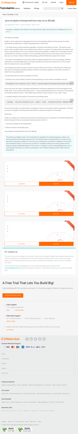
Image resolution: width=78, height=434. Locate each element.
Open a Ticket (10, 321)
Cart (44, 2)
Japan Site (5, 393)
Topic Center (5, 402)
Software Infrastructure (44, 393)
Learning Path (57, 393)
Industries (25, 402)
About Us (11, 421)
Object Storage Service (36, 385)
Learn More (21, 184)
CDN (19, 385)
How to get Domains (29, 393)
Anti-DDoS (24, 385)
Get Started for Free (13, 295)
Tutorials (51, 402)
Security (64, 385)
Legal (26, 421)
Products (17, 8)
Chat (8, 310)
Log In (61, 2)
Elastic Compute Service (9, 385)
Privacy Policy (19, 421)
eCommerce (47, 385)
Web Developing (43, 402)
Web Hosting (57, 385)
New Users (66, 393)
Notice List (33, 421)
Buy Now (56, 184)
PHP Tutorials (59, 402)
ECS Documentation (15, 393)
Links (39, 421)
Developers (33, 402)
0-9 (52, 410)
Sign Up (71, 2)
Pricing (36, 8)
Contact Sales (72, 8)
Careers (4, 421)
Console (53, 2)
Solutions (27, 8)
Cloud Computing (15, 402)
